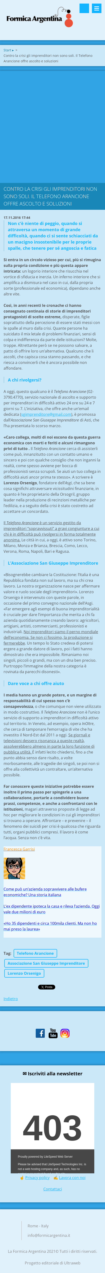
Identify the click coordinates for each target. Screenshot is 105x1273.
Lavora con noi (72, 1177)
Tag (7, 953)
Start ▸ (9, 50)
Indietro (11, 998)
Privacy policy (37, 1177)
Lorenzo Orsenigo (24, 973)
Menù (96, 8)
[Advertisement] (52, 125)
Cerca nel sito (84, 8)
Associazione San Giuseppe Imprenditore (46, 963)
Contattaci (52, 1189)
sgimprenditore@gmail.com (46, 414)
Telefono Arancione (35, 953)
